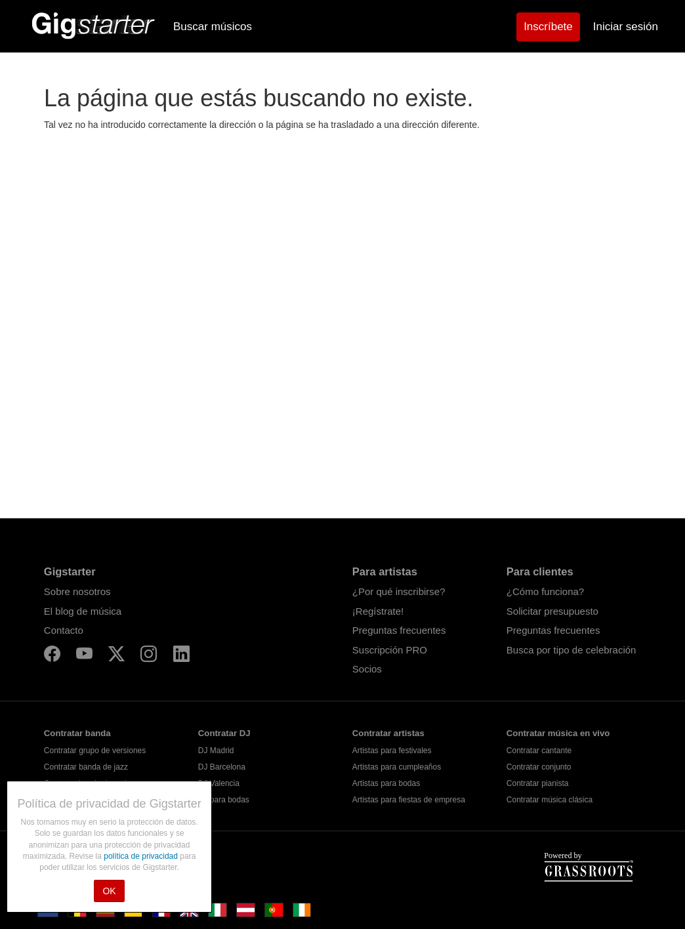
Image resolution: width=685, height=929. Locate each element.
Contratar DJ (224, 733)
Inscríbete (548, 26)
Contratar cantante (539, 750)
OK (108, 891)
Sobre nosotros (77, 591)
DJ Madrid (216, 750)
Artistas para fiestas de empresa (408, 799)
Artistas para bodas (386, 783)
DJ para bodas (223, 799)
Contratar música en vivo (558, 733)
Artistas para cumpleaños (396, 767)
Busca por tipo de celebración (571, 649)
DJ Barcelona (221, 767)
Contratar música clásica (549, 799)
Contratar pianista (538, 783)
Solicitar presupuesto (552, 611)
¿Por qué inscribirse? (399, 591)
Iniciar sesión (625, 26)
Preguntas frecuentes (399, 630)
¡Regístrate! (378, 611)
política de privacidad (142, 856)
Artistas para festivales (392, 750)
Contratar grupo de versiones (95, 750)
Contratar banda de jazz (86, 767)
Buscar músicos (212, 26)
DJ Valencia (218, 783)
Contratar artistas (388, 733)
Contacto (63, 630)
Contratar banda (77, 733)
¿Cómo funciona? (545, 591)
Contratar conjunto (539, 767)
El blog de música (82, 611)
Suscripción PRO (389, 649)
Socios (367, 668)
